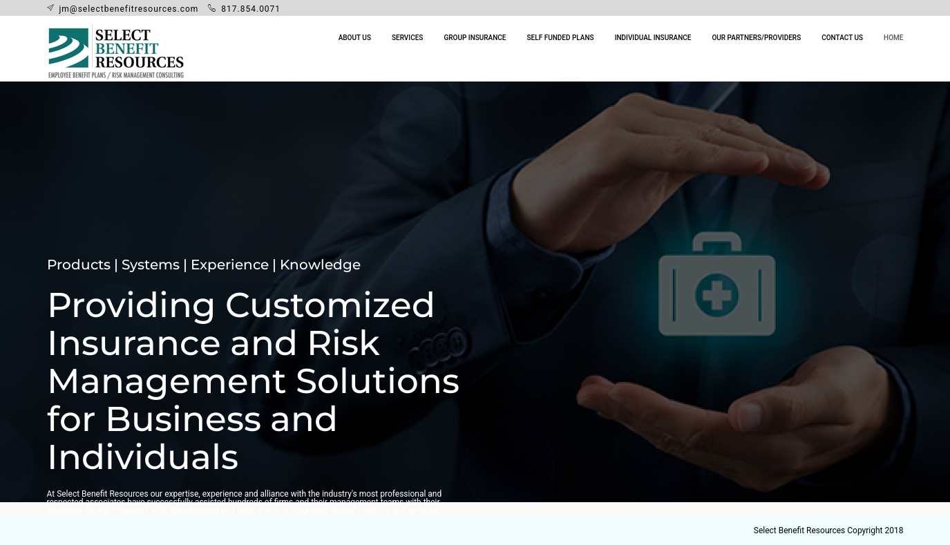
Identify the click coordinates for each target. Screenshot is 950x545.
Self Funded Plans (560, 37)
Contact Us (842, 37)
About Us (355, 37)
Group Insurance (475, 37)
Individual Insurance (653, 37)
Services (407, 37)
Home (893, 37)
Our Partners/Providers (756, 37)
